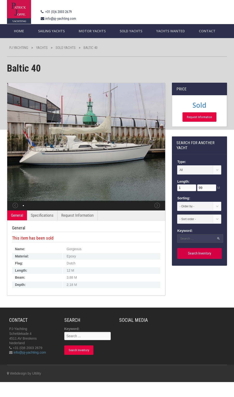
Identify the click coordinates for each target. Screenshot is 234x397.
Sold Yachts (131, 31)
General (17, 230)
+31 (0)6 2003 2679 (58, 12)
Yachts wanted (170, 31)
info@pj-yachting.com (60, 18)
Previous (15, 213)
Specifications (42, 230)
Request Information (77, 230)
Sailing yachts (51, 31)
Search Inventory (199, 253)
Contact (207, 31)
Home (19, 31)
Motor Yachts (92, 31)
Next (157, 213)
